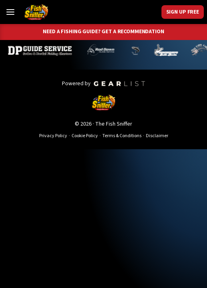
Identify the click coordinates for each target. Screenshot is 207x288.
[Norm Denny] (137, 50)
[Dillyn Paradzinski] (42, 50)
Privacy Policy (53, 135)
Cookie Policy (85, 135)
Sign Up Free (182, 12)
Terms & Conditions (121, 135)
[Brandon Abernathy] (103, 50)
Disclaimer (157, 135)
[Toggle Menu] (10, 12)
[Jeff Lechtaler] (168, 50)
